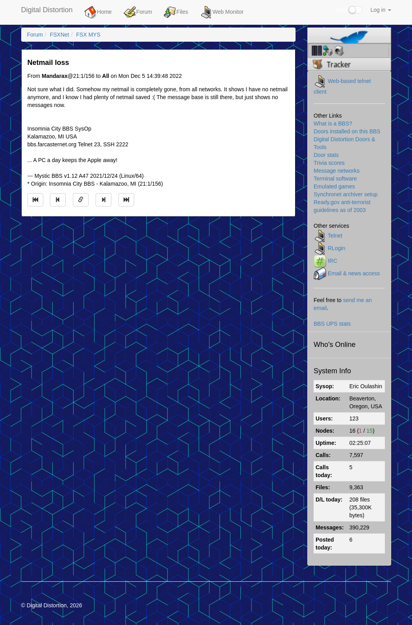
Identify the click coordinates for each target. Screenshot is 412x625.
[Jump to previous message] (58, 199)
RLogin (336, 248)
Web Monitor (222, 12)
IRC (332, 261)
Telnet (335, 235)
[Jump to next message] (103, 199)
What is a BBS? (333, 123)
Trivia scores (329, 163)
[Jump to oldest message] (35, 199)
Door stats (326, 155)
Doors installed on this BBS (347, 131)
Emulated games (334, 186)
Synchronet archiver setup (346, 194)
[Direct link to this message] (81, 199)
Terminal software (335, 178)
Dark (349, 9)
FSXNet (59, 34)
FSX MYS (88, 34)
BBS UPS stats (332, 324)
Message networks (337, 171)
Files (176, 12)
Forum (138, 12)
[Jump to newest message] (126, 199)
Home (98, 12)
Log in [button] (380, 10)
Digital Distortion (47, 10)
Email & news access (354, 273)
